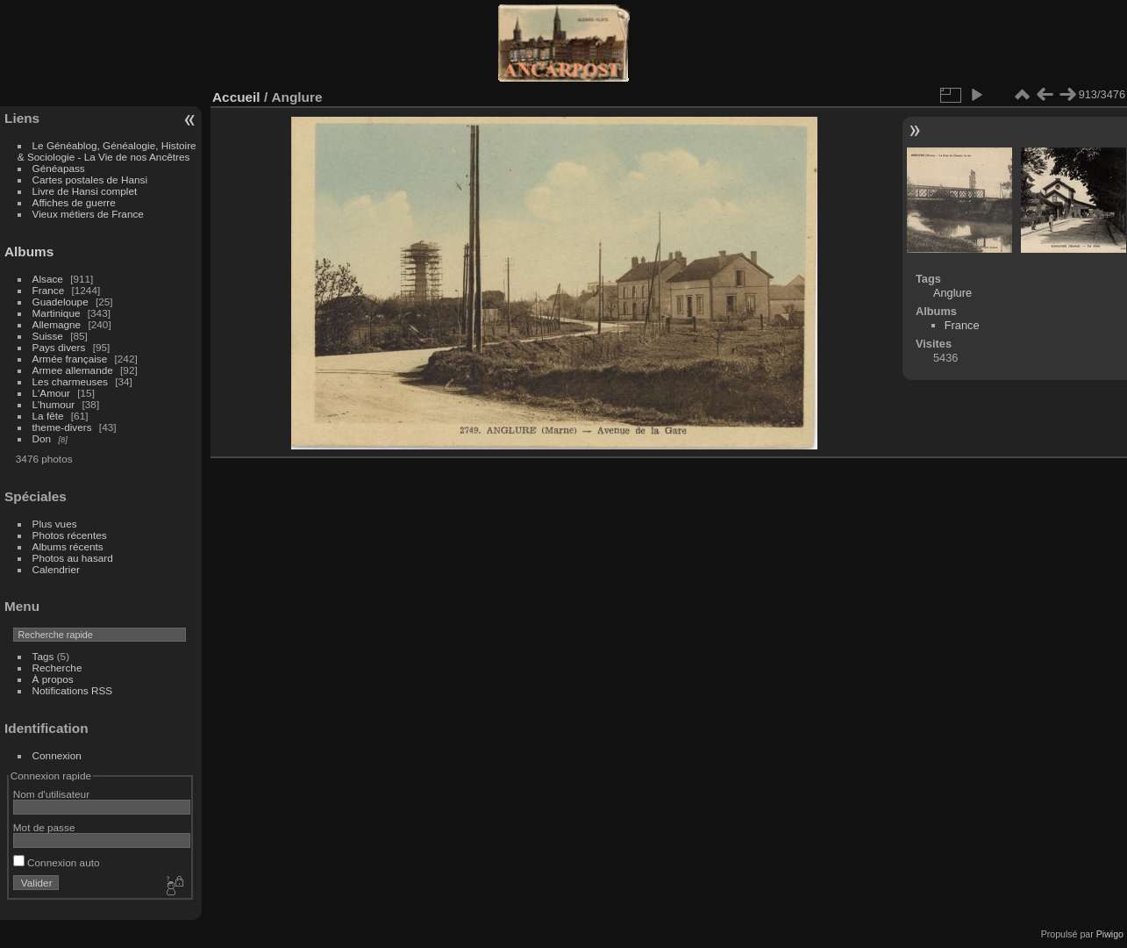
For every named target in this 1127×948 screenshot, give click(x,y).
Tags (43, 656)
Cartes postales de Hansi (89, 179)
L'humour (53, 404)
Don (42, 438)
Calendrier (56, 569)
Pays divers (59, 347)
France (48, 290)
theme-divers (62, 427)
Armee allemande (72, 370)
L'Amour (51, 393)
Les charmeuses (70, 381)
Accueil (236, 97)
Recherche (57, 667)
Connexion (57, 755)
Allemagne (57, 324)
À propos (53, 679)
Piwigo (1109, 934)
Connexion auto (56, 862)
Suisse (47, 335)
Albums (28, 251)
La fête (48, 415)
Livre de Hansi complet (85, 191)
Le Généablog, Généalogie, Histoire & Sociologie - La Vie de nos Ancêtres (107, 151)
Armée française (70, 358)
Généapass (58, 168)
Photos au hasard (72, 558)
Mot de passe (44, 827)
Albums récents (67, 546)
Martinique (56, 313)
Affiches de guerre (74, 202)
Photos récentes (69, 535)
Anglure (952, 292)
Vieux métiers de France (88, 213)
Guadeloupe (60, 301)
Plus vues (54, 523)
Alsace (47, 278)
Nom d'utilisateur (51, 794)
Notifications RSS (72, 690)
